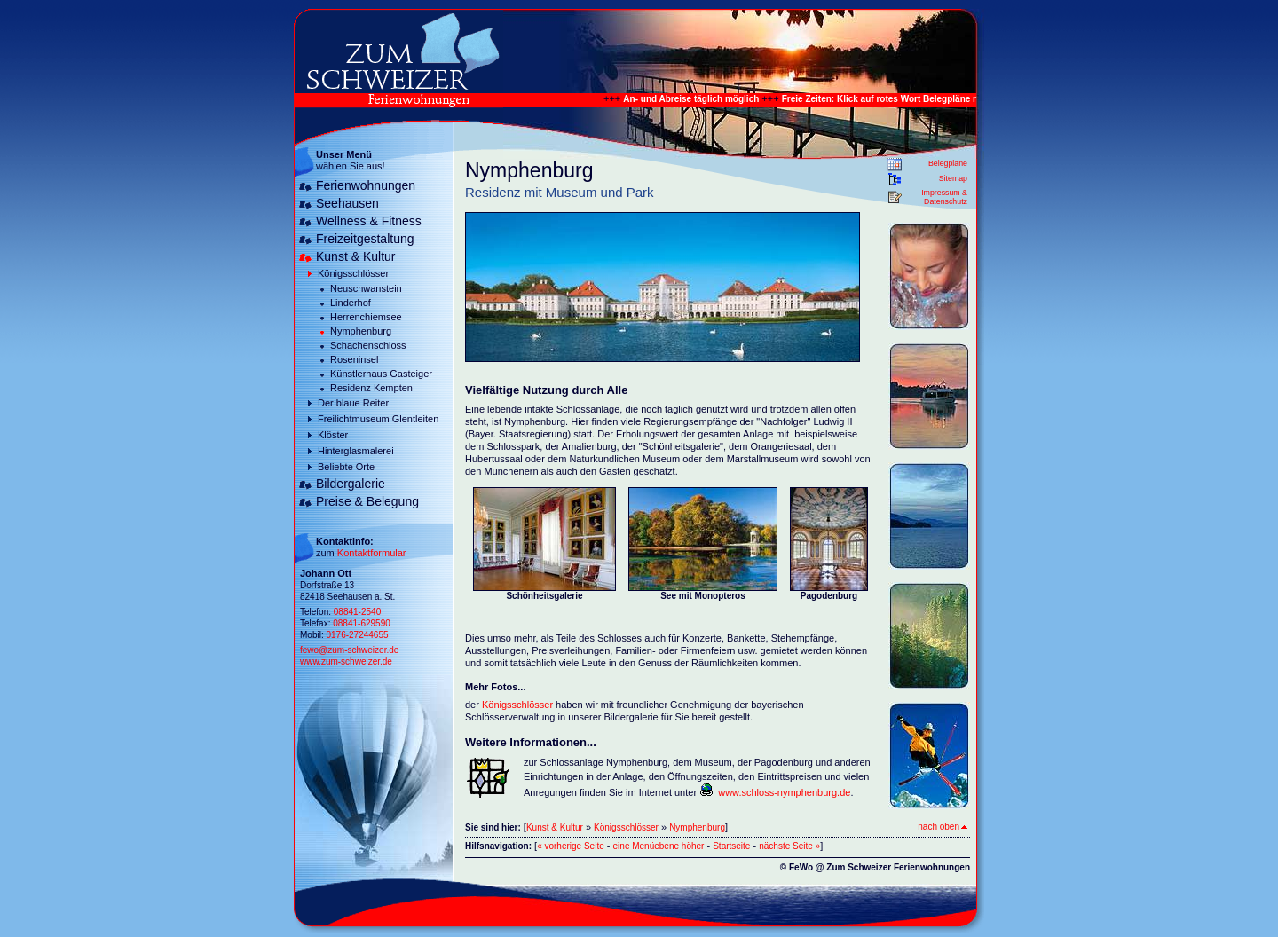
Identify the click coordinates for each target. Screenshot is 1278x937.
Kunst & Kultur (356, 256)
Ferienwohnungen (365, 185)
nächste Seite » (789, 846)
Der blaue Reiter (353, 403)
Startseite (731, 846)
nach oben (942, 826)
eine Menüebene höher (659, 846)
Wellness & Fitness (369, 221)
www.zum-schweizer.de (346, 661)
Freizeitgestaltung (365, 239)
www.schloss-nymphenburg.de (784, 792)
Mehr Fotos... (495, 686)
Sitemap (953, 178)
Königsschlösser (353, 273)
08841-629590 (361, 623)
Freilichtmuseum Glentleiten (378, 418)
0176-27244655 (357, 635)
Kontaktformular (371, 552)
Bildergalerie (350, 483)
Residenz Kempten (371, 387)
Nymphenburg (360, 331)
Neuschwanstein (366, 288)
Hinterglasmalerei (356, 450)
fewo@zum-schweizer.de (349, 650)
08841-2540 (357, 612)
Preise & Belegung (367, 501)
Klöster (333, 434)
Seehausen (347, 203)
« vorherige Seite (570, 846)
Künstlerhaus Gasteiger (381, 373)
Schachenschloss (368, 345)
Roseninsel (354, 359)
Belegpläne (947, 163)
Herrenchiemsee (366, 316)
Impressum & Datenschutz (944, 197)
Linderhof (350, 302)
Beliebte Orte (346, 466)
